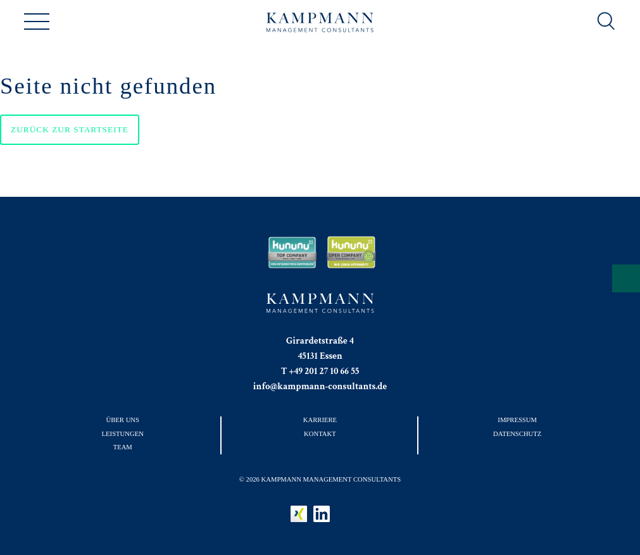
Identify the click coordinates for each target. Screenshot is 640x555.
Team (122, 447)
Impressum (517, 419)
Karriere (320, 419)
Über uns (122, 419)
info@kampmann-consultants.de (320, 386)
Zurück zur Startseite (70, 129)
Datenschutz (517, 433)
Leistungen (123, 433)
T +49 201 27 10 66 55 (320, 371)
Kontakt (320, 433)
